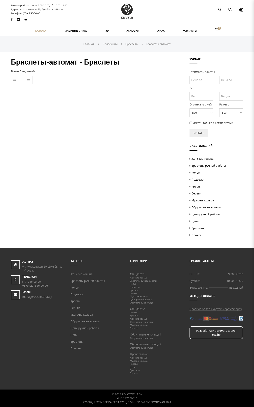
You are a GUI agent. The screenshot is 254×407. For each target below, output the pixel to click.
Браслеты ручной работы (208, 165)
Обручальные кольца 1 (146, 334)
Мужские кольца (202, 200)
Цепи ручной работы (205, 214)
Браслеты (197, 228)
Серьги (196, 193)
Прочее (196, 235)
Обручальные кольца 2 (146, 344)
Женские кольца (202, 158)
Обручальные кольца (206, 207)
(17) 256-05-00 (31, 281)
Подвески (197, 179)
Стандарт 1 (137, 274)
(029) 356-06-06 (31, 13)
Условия (132, 30)
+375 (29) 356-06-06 (35, 285)
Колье (195, 172)
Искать (198, 133)
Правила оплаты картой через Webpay (216, 309)
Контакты (190, 30)
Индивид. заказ (76, 30)
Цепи (195, 221)
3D (107, 30)
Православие (139, 354)
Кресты (196, 186)
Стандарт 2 (137, 309)
